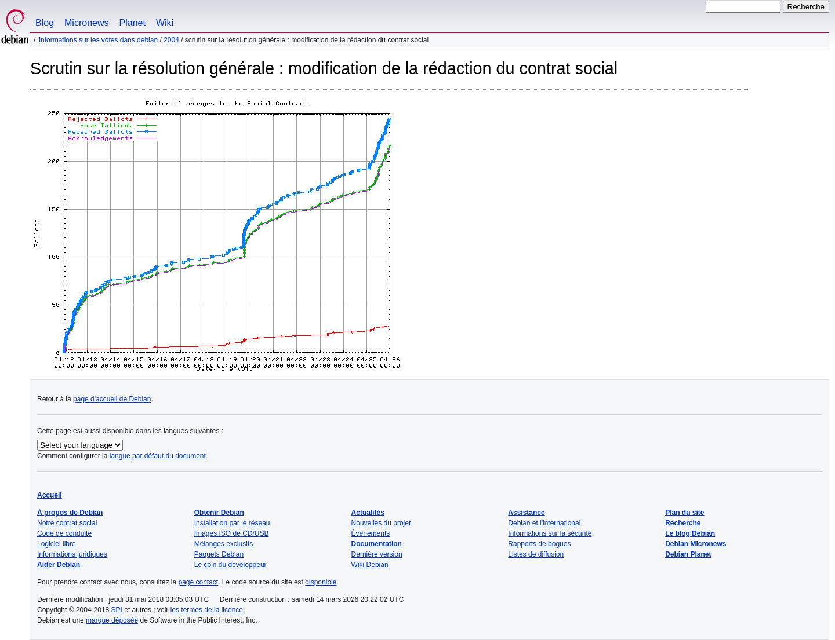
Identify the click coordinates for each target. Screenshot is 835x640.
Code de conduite (64, 533)
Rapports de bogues (539, 544)
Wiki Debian (370, 565)
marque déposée (112, 620)
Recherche (682, 523)
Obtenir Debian (219, 513)
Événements (370, 533)
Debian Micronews (695, 544)
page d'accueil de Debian (112, 399)
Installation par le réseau (232, 523)
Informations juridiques (72, 554)
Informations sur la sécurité (549, 533)
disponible (320, 582)
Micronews (86, 23)
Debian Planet (688, 554)
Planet (132, 23)
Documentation (376, 544)
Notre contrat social (67, 523)
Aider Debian (58, 565)
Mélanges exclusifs (223, 544)
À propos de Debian (70, 513)
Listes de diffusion (536, 554)
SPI (116, 610)
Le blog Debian (690, 533)
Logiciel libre (56, 544)
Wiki (164, 23)
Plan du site (684, 513)
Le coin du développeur (230, 565)
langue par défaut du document (158, 456)
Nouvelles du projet (381, 523)
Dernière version (376, 554)
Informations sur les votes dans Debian (98, 40)
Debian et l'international (544, 523)
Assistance (526, 513)
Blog (44, 23)
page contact (198, 582)
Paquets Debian (219, 554)
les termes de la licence (206, 610)
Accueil (49, 495)
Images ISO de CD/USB (231, 533)
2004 (171, 40)
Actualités (367, 513)
